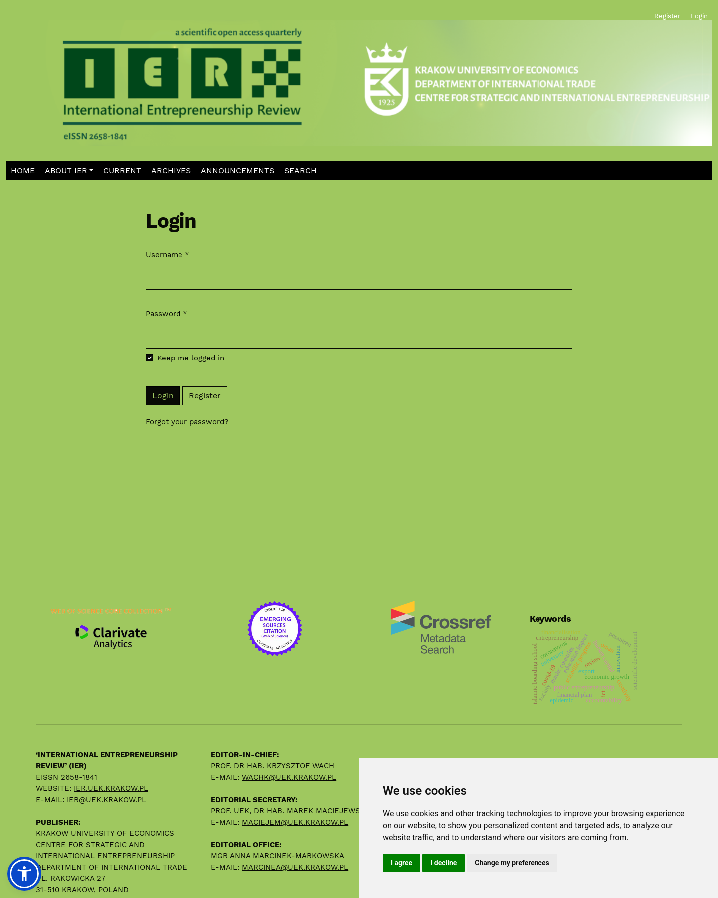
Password (166, 313)
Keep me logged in (190, 358)
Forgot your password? (187, 421)
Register (205, 395)
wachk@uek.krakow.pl (289, 777)
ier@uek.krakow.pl (106, 799)
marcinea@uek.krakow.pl (295, 867)
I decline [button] (443, 863)
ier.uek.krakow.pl (111, 788)
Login (163, 395)
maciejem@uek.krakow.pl (295, 822)
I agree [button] (401, 863)
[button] (69, 170)
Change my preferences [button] (512, 863)
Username (167, 254)
